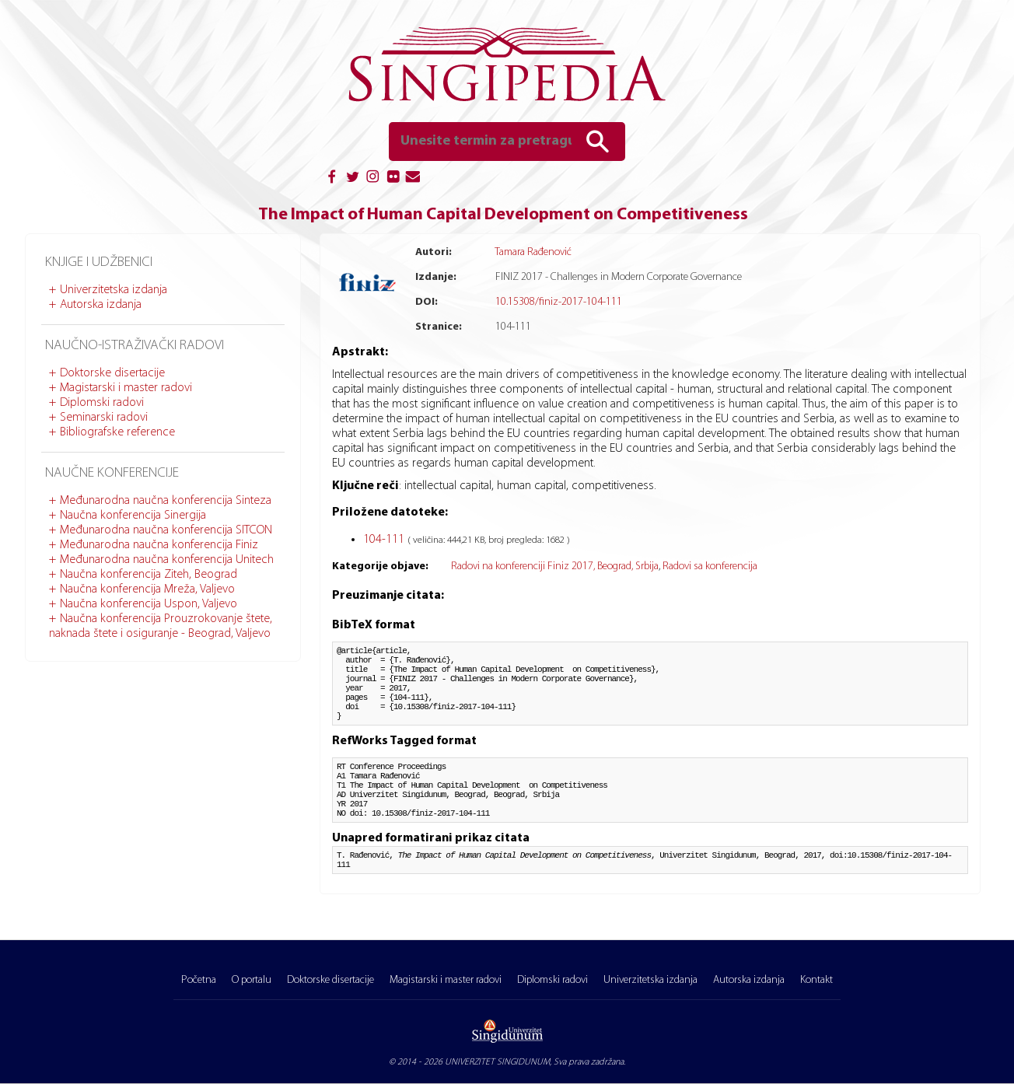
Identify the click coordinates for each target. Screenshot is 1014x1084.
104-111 (385, 539)
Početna (198, 980)
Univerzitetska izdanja (113, 290)
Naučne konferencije (112, 473)
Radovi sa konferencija (710, 566)
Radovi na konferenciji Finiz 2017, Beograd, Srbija (555, 566)
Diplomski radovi (102, 403)
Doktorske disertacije (112, 373)
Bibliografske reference (117, 432)
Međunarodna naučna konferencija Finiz (159, 545)
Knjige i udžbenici (98, 262)
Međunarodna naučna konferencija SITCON (166, 530)
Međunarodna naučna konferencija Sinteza (165, 501)
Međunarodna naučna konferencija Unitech (167, 560)
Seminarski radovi (104, 417)
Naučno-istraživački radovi (134, 345)
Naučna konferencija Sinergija (133, 515)
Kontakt (816, 980)
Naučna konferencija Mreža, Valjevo (147, 589)
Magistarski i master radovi (126, 388)
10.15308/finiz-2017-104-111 (558, 302)
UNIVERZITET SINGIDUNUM (497, 1062)
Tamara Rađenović (533, 252)
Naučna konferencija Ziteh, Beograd (148, 574)
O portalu (251, 980)
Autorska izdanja (101, 305)
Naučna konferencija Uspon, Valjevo (148, 604)
